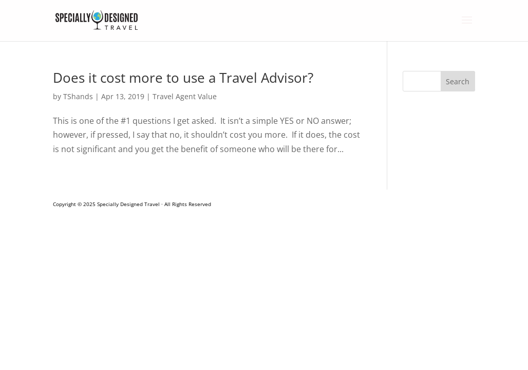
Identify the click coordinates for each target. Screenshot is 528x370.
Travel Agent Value (185, 96)
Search (457, 81)
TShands (78, 96)
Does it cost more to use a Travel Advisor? (183, 77)
